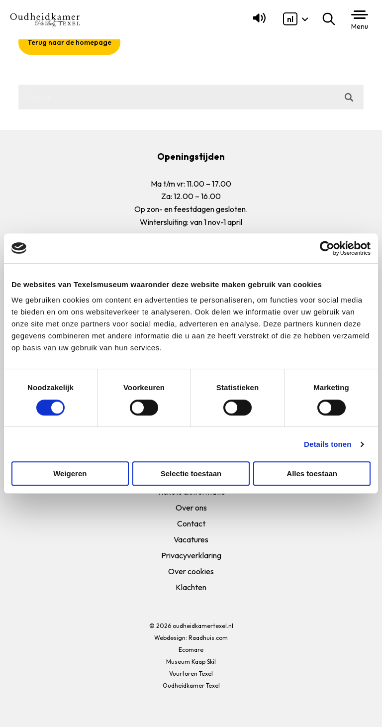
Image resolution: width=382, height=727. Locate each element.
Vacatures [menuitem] (191, 539)
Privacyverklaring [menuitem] (191, 555)
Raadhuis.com (208, 637)
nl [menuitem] (290, 19)
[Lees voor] (257, 22)
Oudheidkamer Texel (191, 685)
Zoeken (331, 19)
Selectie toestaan (191, 473)
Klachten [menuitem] (191, 587)
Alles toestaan (311, 473)
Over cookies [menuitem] (191, 571)
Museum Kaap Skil (191, 661)
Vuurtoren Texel (191, 673)
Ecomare (191, 649)
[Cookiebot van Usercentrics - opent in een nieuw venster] (327, 248)
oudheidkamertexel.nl (203, 625)
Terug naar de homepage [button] (69, 42)
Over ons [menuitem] (191, 508)
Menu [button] (359, 26)
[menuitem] (290, 18)
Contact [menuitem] (191, 523)
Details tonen (327, 444)
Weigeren (70, 473)
